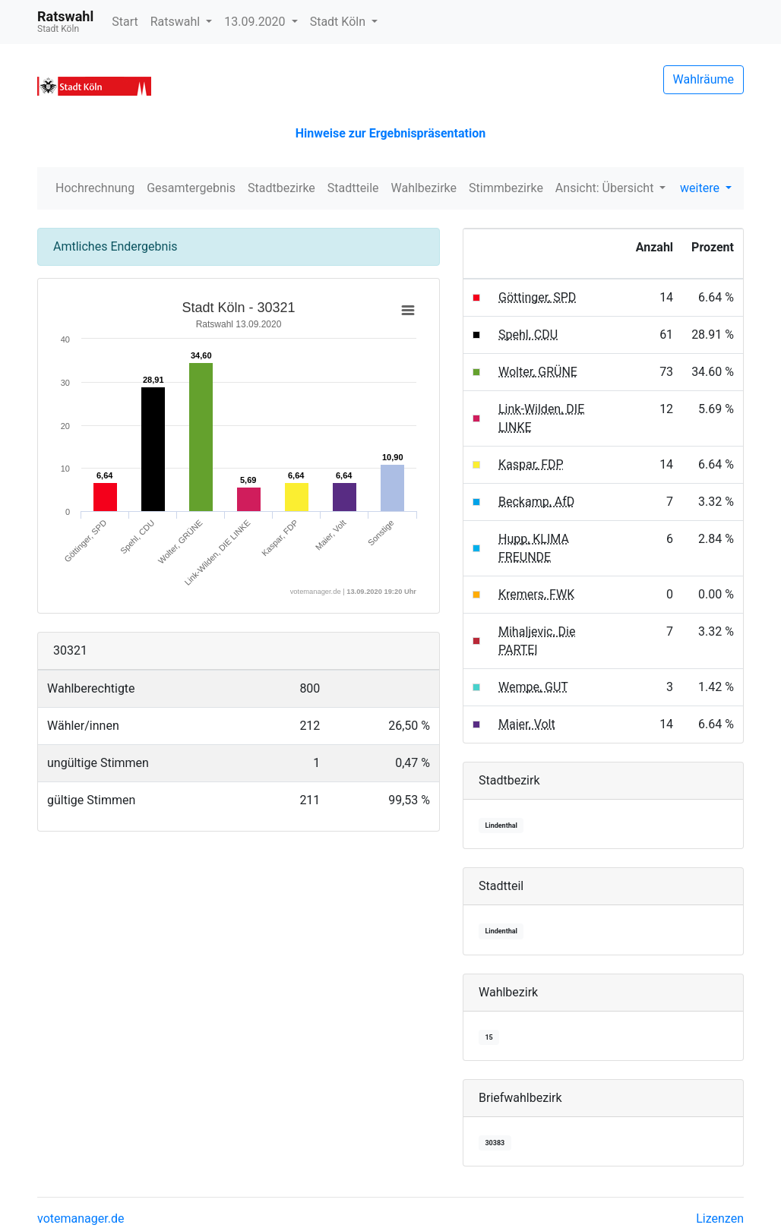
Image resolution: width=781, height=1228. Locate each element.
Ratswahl (176, 21)
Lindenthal (501, 825)
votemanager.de (80, 1218)
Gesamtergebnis (191, 188)
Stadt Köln (339, 21)
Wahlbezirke (424, 188)
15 (488, 1037)
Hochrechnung (94, 188)
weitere (701, 188)
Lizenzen (720, 1218)
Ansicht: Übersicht (606, 188)
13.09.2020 (256, 21)
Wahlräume (704, 79)
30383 (494, 1143)
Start (125, 21)
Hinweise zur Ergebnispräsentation (390, 133)
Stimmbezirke (506, 188)
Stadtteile (353, 188)
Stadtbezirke (281, 188)
